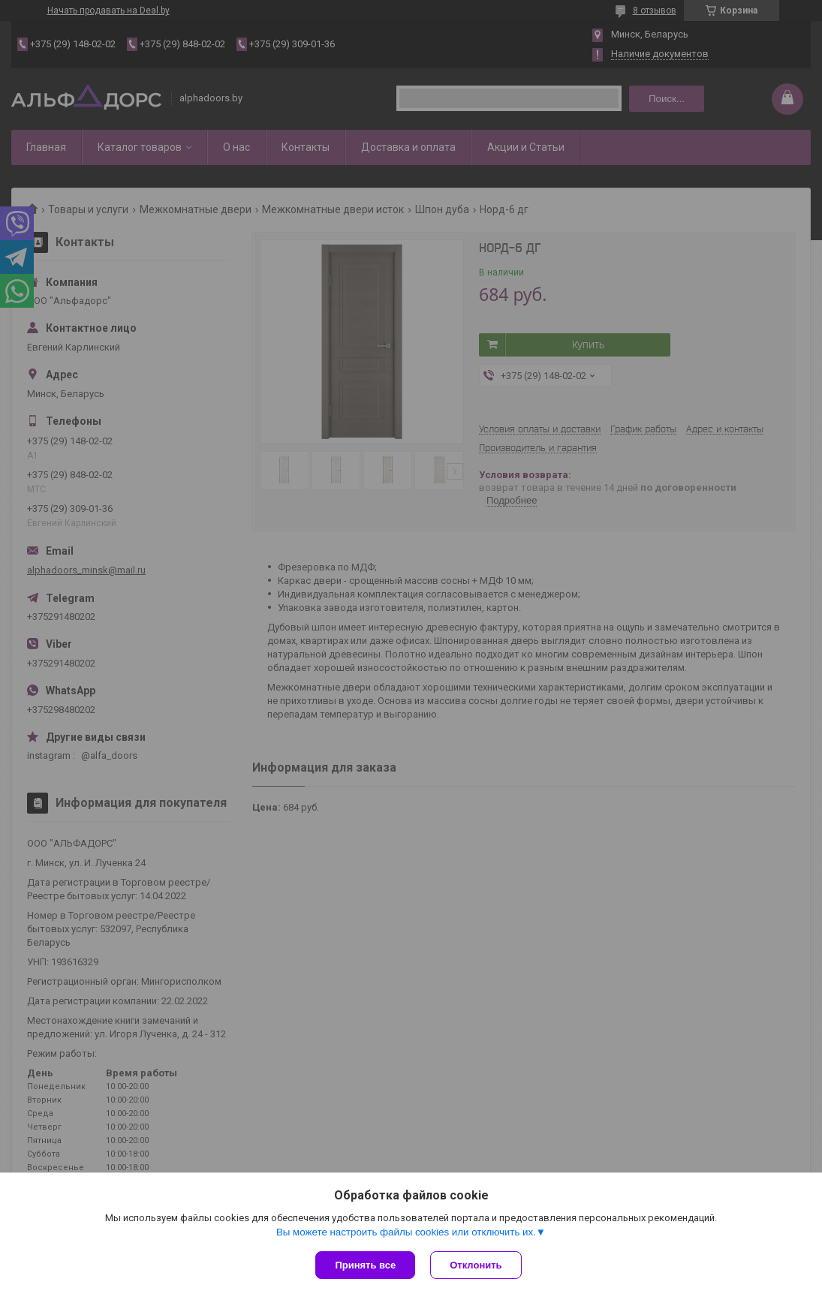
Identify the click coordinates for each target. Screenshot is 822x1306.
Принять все (365, 1265)
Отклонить (475, 1265)
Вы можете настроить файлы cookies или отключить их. (406, 1232)
